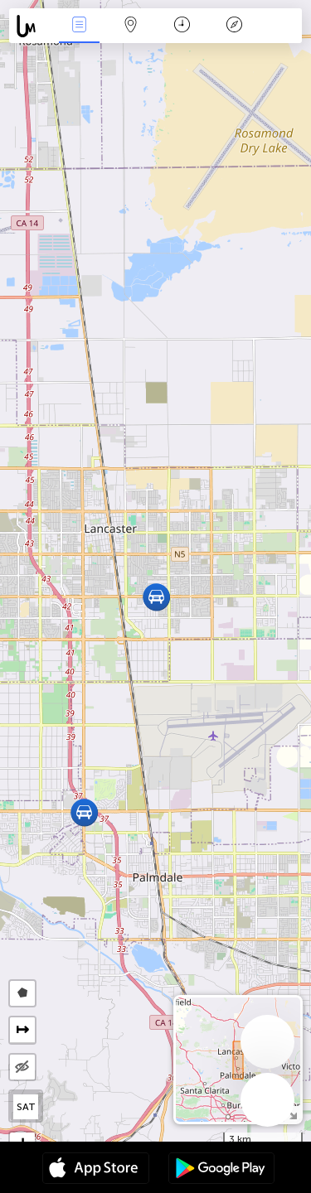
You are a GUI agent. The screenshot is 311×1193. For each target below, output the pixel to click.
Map (131, 26)
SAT (26, 1107)
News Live (78, 26)
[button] (84, 812)
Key (234, 26)
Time (182, 26)
